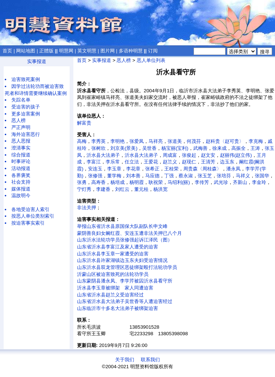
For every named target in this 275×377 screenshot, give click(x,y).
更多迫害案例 (25, 114)
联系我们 (150, 359)
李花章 (133, 168)
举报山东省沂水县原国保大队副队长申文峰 (122, 226)
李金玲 (259, 182)
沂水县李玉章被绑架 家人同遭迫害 (115, 288)
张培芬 (224, 175)
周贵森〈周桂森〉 (202, 168)
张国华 (262, 175)
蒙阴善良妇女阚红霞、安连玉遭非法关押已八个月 (129, 233)
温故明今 (20, 195)
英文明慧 (86, 50)
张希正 (152, 168)
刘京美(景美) (124, 148)
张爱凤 (136, 141)
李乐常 (113, 162)
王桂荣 (171, 168)
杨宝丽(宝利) (174, 148)
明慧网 (66, 50)
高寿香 (98, 182)
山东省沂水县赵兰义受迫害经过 (110, 294)
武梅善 (200, 148)
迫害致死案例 (25, 79)
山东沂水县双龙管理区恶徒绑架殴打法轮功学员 (127, 267)
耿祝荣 (155, 182)
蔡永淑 (186, 175)
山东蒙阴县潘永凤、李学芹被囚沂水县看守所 (124, 281)
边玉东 (227, 162)
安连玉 (95, 168)
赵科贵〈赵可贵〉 (225, 141)
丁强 (169, 175)
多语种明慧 (131, 50)
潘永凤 (233, 168)
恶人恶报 (20, 141)
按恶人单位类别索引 (32, 216)
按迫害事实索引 (28, 223)
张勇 (82, 182)
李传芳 (202, 182)
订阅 (153, 50)
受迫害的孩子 (25, 107)
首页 (7, 50)
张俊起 (189, 155)
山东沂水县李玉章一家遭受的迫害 (112, 253)
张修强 (95, 175)
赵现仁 (189, 162)
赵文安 (208, 155)
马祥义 (243, 175)
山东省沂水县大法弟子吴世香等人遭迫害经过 (124, 301)
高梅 (82, 141)
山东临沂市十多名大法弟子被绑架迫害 (117, 308)
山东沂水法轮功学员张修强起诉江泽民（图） (124, 240)
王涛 (255, 148)
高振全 (238, 148)
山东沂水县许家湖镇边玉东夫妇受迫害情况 (122, 260)
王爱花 (151, 162)
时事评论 (20, 161)
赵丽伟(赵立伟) (236, 155)
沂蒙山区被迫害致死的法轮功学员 (112, 274)
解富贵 (84, 123)
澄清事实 (20, 148)
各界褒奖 (20, 175)
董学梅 (114, 175)
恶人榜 (18, 120)
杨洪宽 (160, 189)
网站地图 (25, 50)
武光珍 (221, 182)
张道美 (175, 141)
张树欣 (98, 148)
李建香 (103, 189)
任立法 (132, 162)
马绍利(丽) (179, 182)
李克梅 (256, 141)
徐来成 (219, 148)
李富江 (94, 162)
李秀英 (98, 141)
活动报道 (20, 168)
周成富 (170, 155)
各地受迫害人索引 (30, 209)
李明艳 (117, 141)
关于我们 (124, 359)
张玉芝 (205, 175)
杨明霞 (136, 182)
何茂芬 (194, 141)
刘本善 (133, 175)
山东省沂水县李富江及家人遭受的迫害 (117, 247)
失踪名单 (20, 100)
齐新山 (240, 182)
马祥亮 (155, 141)
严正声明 (20, 127)
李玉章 (114, 168)
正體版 (46, 50)
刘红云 (122, 189)
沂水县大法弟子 (103, 155)
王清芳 (208, 162)
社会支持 (20, 182)
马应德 (152, 175)
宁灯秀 (84, 189)
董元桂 (141, 189)
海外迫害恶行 (25, 134)
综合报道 (20, 155)
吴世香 (149, 148)
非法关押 (86, 207)
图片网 (107, 50)
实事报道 (36, 61)
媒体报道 (20, 189)
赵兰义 (170, 162)
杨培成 (117, 182)
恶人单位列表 (151, 60)
